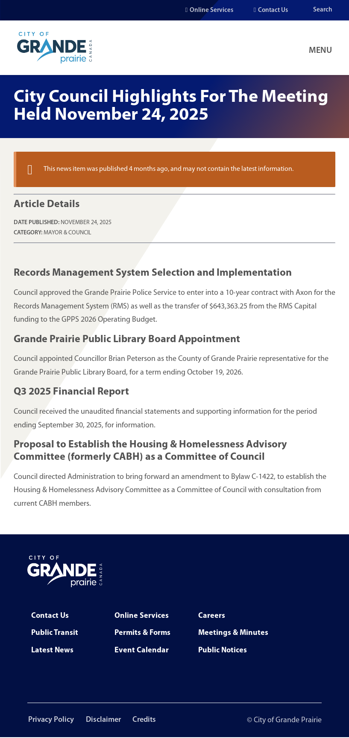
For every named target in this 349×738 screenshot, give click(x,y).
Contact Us (273, 10)
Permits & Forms (142, 633)
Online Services (211, 10)
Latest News (52, 650)
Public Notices (222, 650)
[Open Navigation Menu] (322, 48)
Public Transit (54, 633)
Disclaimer (104, 720)
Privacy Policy (50, 720)
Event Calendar (141, 650)
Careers (211, 616)
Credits (147, 720)
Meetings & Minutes (233, 633)
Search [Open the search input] (322, 10)
